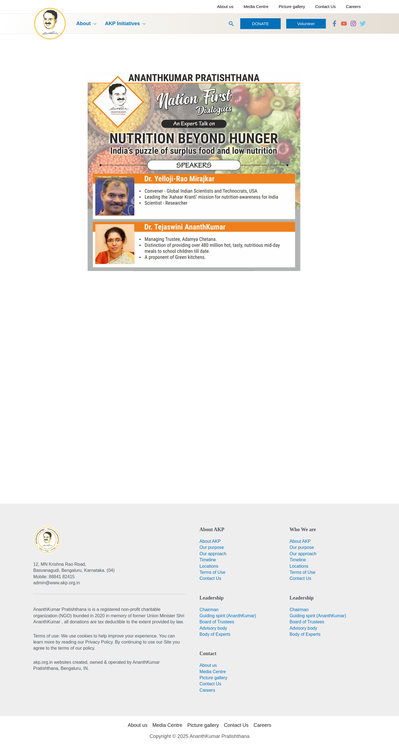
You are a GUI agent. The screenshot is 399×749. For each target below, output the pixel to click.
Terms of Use (213, 572)
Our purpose (212, 547)
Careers (207, 690)
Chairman (209, 609)
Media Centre (213, 671)
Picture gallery (213, 677)
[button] (231, 23)
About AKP (210, 541)
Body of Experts (215, 634)
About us (208, 665)
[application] (91, 23)
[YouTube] (344, 23)
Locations (209, 566)
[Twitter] (363, 23)
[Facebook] (334, 23)
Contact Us (210, 578)
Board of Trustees (217, 621)
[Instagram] (353, 23)
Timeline (208, 559)
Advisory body (213, 628)
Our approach (213, 553)
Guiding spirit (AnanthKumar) (228, 615)
